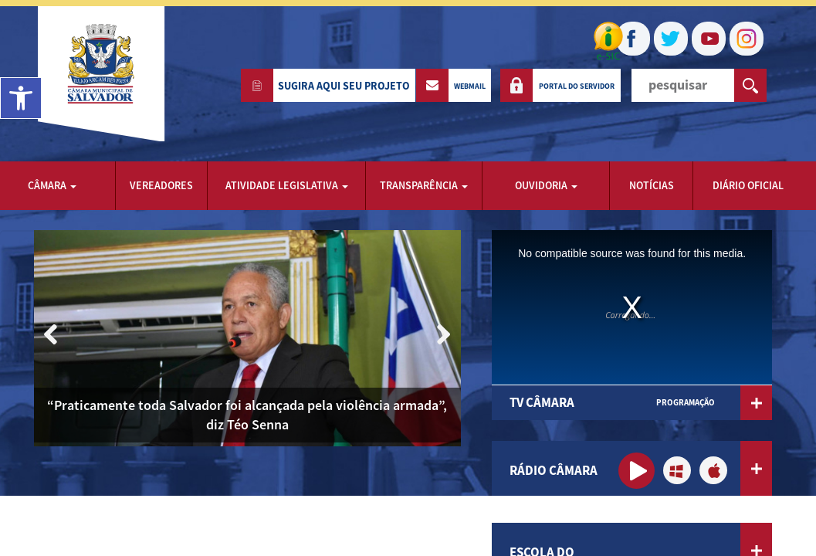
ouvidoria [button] (546, 185)
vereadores (161, 185)
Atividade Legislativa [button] (286, 185)
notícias (651, 185)
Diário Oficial (748, 185)
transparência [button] (424, 185)
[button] (442, 334)
